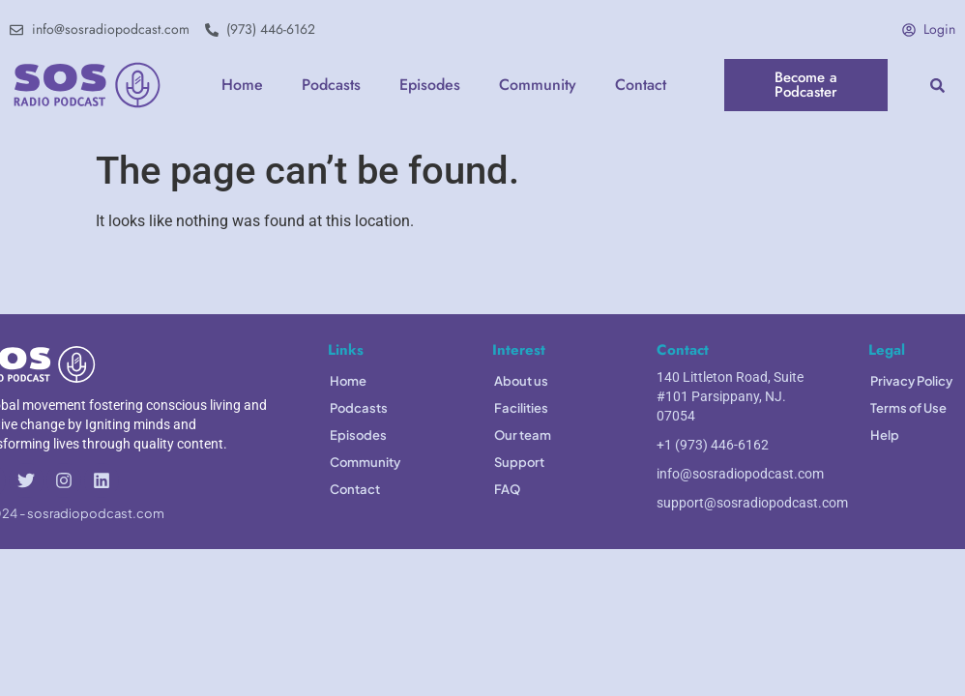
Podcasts (331, 84)
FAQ (507, 489)
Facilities (521, 408)
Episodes (429, 84)
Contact (640, 84)
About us (521, 381)
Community (537, 84)
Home (242, 84)
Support (519, 462)
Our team (522, 435)
